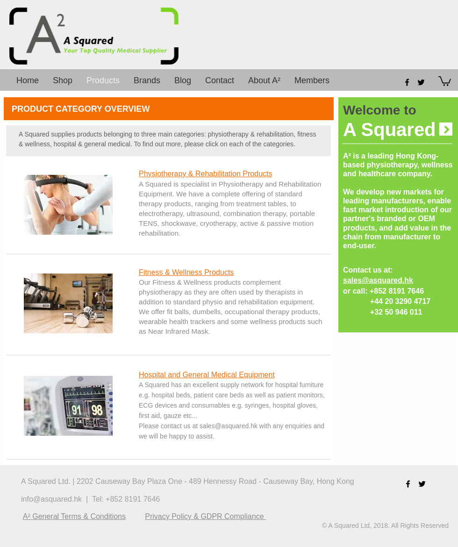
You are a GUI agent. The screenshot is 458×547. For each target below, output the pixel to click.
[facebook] (407, 82)
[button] (444, 80)
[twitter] (421, 82)
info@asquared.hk (51, 499)
